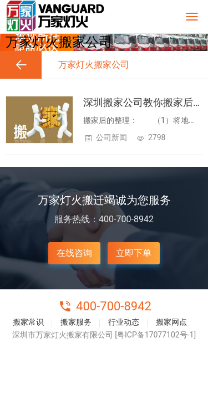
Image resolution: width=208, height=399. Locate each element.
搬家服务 (76, 322)
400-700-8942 (113, 306)
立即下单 (133, 253)
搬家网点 (171, 322)
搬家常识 (28, 322)
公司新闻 (111, 137)
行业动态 (123, 322)
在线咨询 (74, 253)
